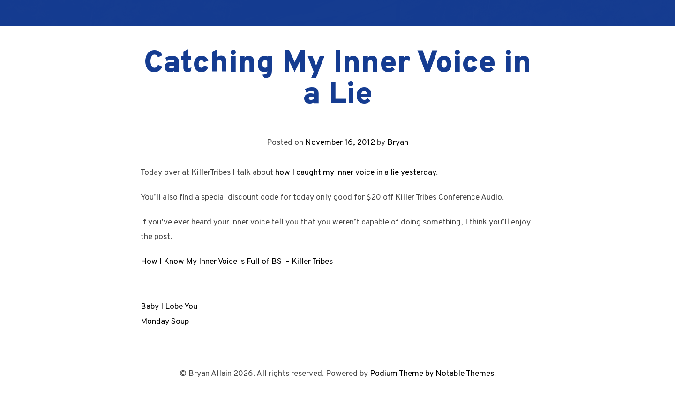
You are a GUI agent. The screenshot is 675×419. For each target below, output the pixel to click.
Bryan (397, 142)
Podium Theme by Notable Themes (432, 373)
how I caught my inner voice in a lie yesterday (355, 172)
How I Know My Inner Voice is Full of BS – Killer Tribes (237, 261)
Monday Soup (165, 321)
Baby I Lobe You (169, 306)
